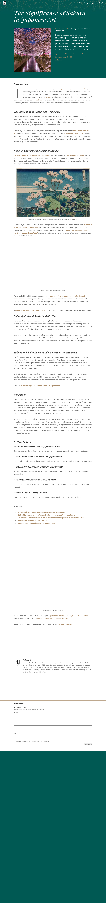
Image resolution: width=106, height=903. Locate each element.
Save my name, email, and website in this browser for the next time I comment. (32, 741)
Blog (91, 3)
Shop (80, 3)
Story (86, 3)
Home (75, 3)
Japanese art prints (56, 616)
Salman (59, 60)
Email (15, 733)
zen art (80, 54)
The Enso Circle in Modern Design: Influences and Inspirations (41, 512)
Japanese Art (65, 29)
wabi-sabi (74, 54)
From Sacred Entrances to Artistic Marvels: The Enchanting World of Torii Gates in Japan (52, 518)
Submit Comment (88, 744)
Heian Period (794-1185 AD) (74, 133)
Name (15, 729)
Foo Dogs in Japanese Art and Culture (32, 520)
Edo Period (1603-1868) (75, 155)
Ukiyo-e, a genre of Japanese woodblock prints (32, 155)
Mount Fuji (69, 230)
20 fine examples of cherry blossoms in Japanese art (40, 386)
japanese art (59, 54)
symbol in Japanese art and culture (73, 89)
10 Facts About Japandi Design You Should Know (36, 523)
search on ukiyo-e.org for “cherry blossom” (31, 310)
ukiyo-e (67, 54)
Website (15, 738)
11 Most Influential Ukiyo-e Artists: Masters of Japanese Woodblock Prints (46, 515)
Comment (16, 712)
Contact (97, 3)
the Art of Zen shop (66, 624)
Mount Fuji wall (43, 618)
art (50, 618)
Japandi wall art (61, 618)
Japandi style (83, 616)
